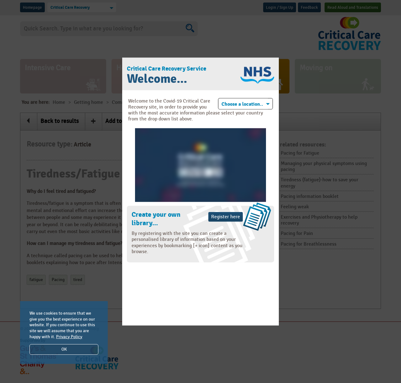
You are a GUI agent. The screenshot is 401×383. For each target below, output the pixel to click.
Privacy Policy (69, 336)
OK (64, 349)
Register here (225, 217)
